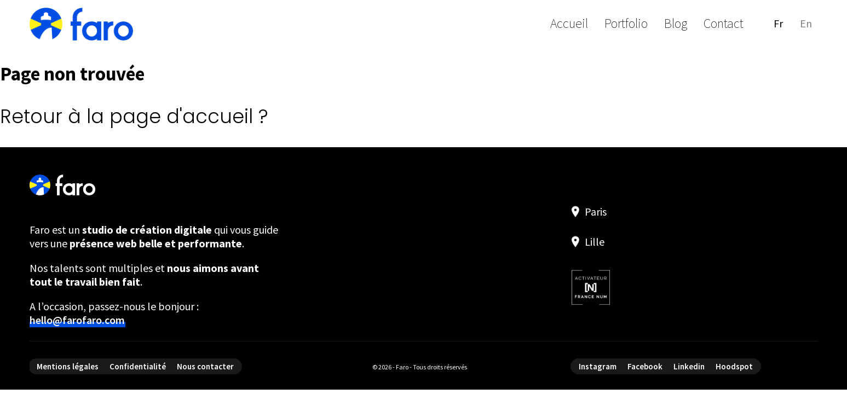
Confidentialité (138, 366)
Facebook (644, 366)
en (806, 23)
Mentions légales (68, 366)
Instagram (597, 366)
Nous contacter (205, 366)
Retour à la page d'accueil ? (134, 116)
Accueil (569, 23)
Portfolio (626, 23)
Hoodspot (734, 366)
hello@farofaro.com (77, 320)
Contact (724, 23)
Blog (675, 23)
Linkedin (689, 366)
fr (778, 23)
